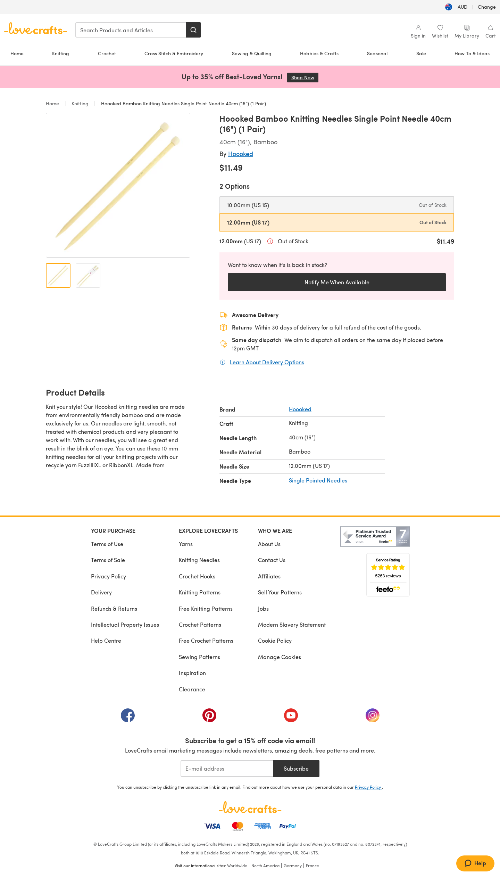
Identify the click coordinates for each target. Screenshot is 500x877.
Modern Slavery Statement (292, 624)
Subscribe (296, 768)
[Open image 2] (88, 275)
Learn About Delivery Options (267, 362)
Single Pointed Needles (318, 480)
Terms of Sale (108, 559)
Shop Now (304, 77)
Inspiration (192, 672)
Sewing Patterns (199, 656)
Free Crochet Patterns (206, 640)
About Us (269, 543)
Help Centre (106, 640)
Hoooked (240, 153)
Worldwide (237, 865)
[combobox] (130, 30)
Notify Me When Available (337, 282)
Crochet (107, 53)
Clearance (192, 689)
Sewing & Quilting (252, 53)
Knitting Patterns (199, 592)
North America (265, 865)
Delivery (101, 592)
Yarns (186, 543)
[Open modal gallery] (118, 185)
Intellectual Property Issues (125, 624)
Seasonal (377, 53)
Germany (293, 865)
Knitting (60, 53)
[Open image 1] (58, 275)
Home (17, 53)
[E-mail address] (227, 768)
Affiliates (269, 576)
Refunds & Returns (114, 608)
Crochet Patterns (200, 624)
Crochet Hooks (197, 576)
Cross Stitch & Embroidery (173, 53)
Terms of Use (107, 543)
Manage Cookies (279, 656)
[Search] (193, 30)
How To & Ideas (472, 53)
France (312, 865)
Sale (421, 53)
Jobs (263, 608)
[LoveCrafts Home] (250, 807)
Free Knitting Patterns (206, 608)
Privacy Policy (108, 576)
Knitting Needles (199, 559)
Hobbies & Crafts (319, 53)
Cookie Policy (275, 640)
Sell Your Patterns (280, 592)
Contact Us (271, 559)
